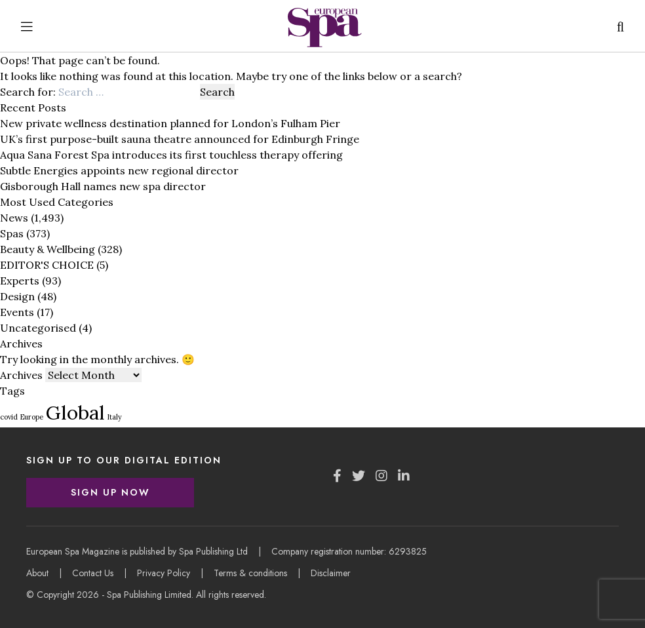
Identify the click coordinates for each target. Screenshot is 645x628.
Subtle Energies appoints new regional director (119, 170)
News (14, 217)
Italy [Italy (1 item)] (115, 417)
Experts (19, 280)
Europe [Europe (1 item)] (31, 417)
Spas (12, 233)
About (37, 572)
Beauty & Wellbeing (47, 249)
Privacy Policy (163, 572)
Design (17, 296)
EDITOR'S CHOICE (47, 264)
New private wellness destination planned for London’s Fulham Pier (170, 123)
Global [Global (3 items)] (75, 412)
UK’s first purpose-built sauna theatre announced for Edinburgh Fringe (179, 139)
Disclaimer (331, 572)
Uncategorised (38, 327)
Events (17, 312)
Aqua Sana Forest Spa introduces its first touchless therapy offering (171, 154)
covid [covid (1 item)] (9, 417)
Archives (21, 375)
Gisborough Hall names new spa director (103, 186)
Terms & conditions (250, 572)
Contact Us (92, 572)
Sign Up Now (110, 492)
